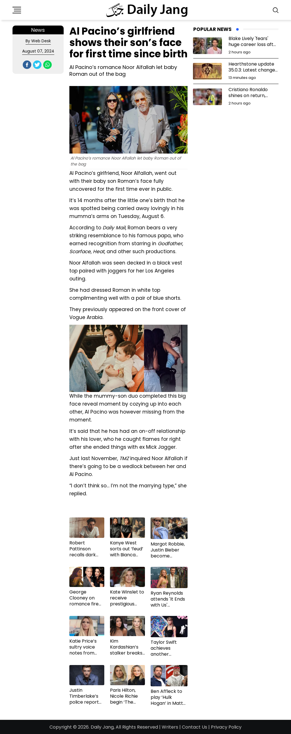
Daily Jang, (103, 727)
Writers (170, 727)
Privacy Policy (226, 727)
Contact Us (194, 727)
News (38, 29)
